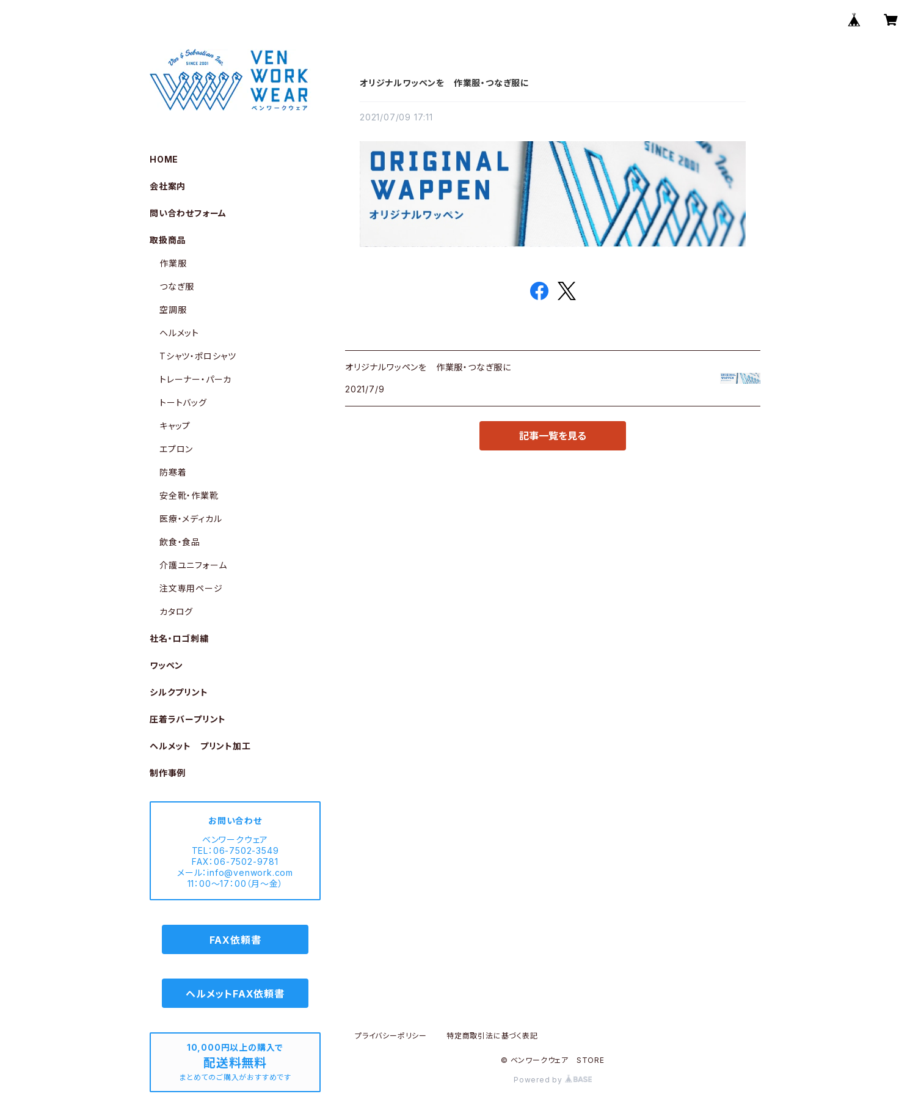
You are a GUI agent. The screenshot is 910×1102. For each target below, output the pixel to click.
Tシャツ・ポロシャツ (197, 356)
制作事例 (168, 773)
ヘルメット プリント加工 (200, 746)
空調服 (172, 309)
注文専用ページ (191, 588)
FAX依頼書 (235, 940)
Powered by (553, 1079)
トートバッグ (183, 402)
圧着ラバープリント (188, 719)
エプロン (176, 449)
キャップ (175, 426)
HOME (164, 159)
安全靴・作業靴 (189, 495)
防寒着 (172, 472)
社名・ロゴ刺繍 (179, 638)
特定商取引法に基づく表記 (492, 1035)
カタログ (176, 611)
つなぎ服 (176, 286)
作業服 (172, 263)
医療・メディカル (190, 518)
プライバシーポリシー (391, 1035)
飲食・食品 (179, 542)
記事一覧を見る (552, 436)
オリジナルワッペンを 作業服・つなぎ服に (445, 83)
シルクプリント (179, 692)
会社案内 (168, 186)
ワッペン (166, 665)
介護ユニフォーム (193, 565)
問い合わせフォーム (188, 213)
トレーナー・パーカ (195, 379)
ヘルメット (179, 333)
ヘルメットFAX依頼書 (235, 994)
